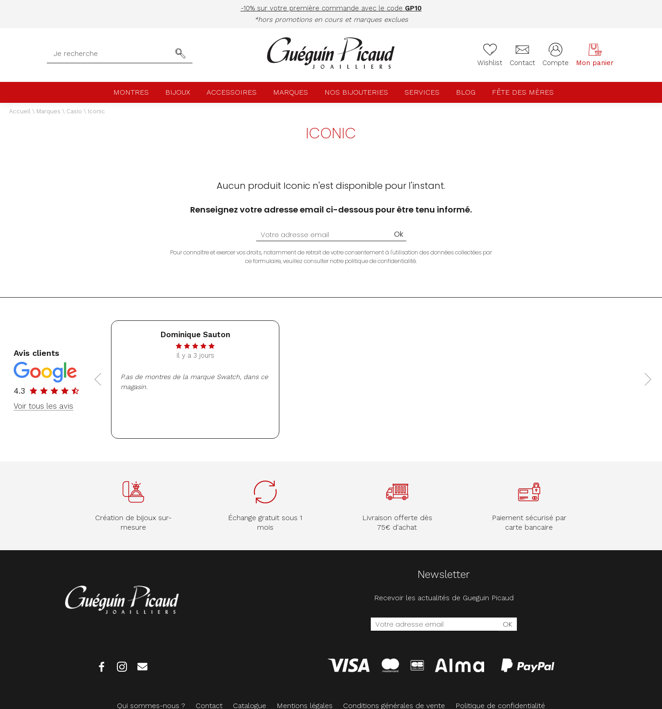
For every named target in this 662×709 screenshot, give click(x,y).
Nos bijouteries (356, 92)
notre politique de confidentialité (373, 261)
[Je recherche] (111, 54)
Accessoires (232, 92)
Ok (398, 234)
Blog (465, 92)
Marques (290, 92)
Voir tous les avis (43, 405)
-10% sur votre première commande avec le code (331, 8)
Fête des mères (523, 92)
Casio (74, 111)
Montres (131, 92)
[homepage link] (330, 54)
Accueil (19, 111)
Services (422, 92)
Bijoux (177, 92)
